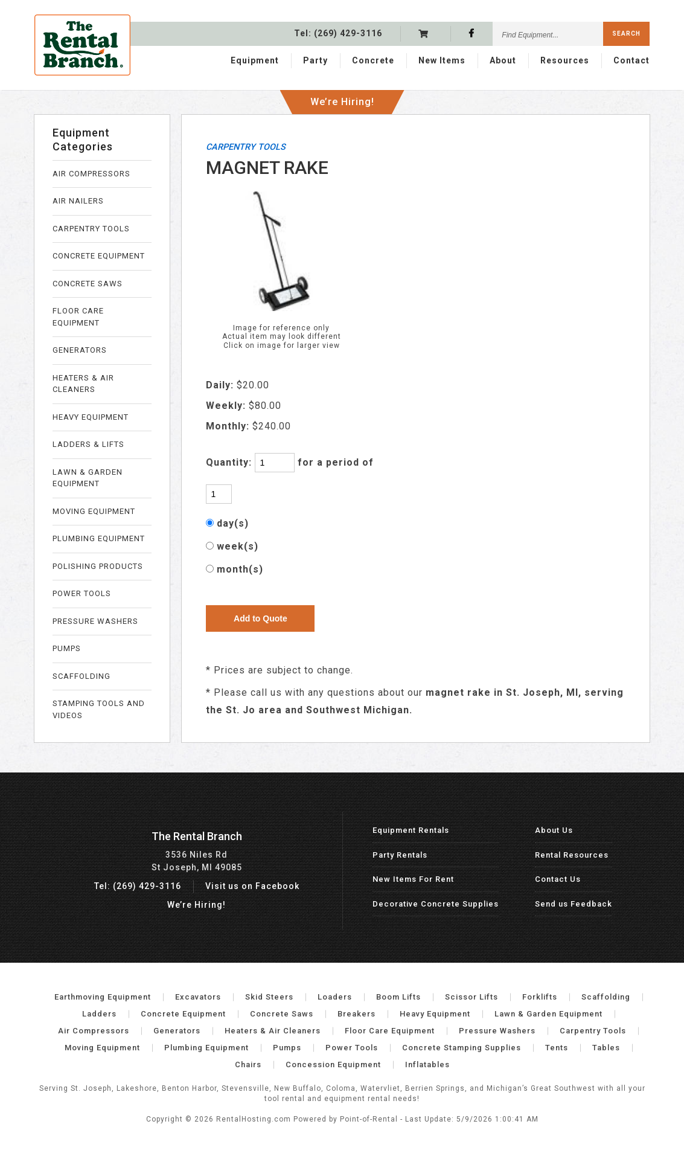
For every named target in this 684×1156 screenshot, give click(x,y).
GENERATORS (80, 350)
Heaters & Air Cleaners (273, 1030)
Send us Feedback (573, 903)
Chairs (248, 1064)
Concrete (373, 58)
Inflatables (427, 1064)
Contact (631, 58)
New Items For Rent (413, 879)
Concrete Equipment (183, 1013)
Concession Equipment (333, 1064)
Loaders (335, 996)
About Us (554, 830)
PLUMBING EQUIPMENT (99, 538)
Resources (564, 58)
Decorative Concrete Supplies (435, 903)
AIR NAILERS (78, 200)
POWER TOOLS (82, 593)
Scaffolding (605, 996)
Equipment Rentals (410, 830)
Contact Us (558, 879)
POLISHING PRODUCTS (98, 566)
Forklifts (539, 996)
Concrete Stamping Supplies (461, 1047)
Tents (556, 1047)
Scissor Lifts (471, 996)
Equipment (255, 58)
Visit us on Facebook (252, 886)
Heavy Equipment (435, 1013)
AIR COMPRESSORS (91, 173)
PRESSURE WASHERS (95, 621)
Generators (176, 1030)
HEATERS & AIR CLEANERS (83, 383)
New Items (441, 58)
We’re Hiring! (342, 96)
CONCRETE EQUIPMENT (99, 255)
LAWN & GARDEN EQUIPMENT (88, 478)
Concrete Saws (281, 1013)
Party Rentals (399, 854)
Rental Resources (572, 854)
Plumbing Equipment (206, 1047)
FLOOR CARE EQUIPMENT (78, 316)
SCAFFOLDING (81, 676)
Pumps (287, 1047)
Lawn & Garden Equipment (548, 1013)
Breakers (356, 1013)
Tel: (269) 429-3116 (137, 886)
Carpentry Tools (593, 1030)
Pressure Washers (497, 1030)
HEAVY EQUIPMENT (91, 417)
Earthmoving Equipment (102, 996)
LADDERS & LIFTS (88, 444)
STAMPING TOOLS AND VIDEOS (99, 709)
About (503, 58)
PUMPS (67, 648)
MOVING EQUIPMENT (94, 511)
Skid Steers (269, 996)
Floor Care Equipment (390, 1030)
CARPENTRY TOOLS (91, 228)
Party (315, 58)
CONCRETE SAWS (88, 283)
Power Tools (351, 1047)
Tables (606, 1047)
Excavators (198, 996)
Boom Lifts (398, 996)
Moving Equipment (102, 1047)
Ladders (99, 1013)
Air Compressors (93, 1030)
